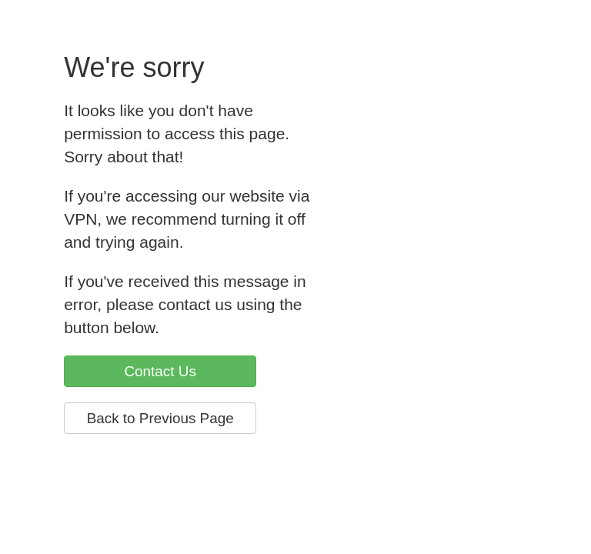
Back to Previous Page (160, 418)
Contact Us (159, 371)
